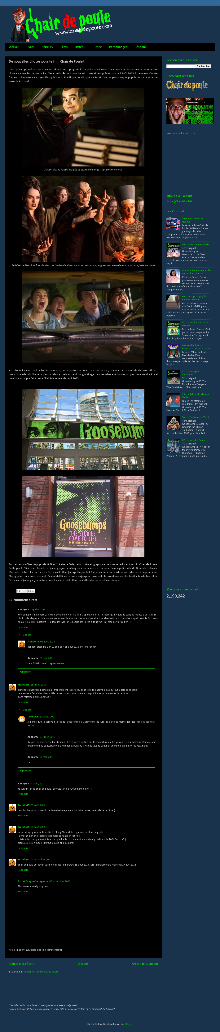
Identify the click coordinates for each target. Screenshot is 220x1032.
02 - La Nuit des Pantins (194, 440)
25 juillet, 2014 (38, 609)
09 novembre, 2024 (59, 881)
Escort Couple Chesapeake (33, 881)
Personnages (118, 47)
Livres (30, 47)
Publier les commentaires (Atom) (41, 972)
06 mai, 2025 (46, 658)
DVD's (79, 47)
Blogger (129, 1024)
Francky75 (33, 642)
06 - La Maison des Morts (195, 244)
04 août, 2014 (37, 784)
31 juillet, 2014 (47, 717)
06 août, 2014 (38, 805)
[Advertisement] (181, 522)
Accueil (14, 47)
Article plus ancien (145, 964)
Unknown (33, 717)
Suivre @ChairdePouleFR (179, 201)
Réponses (27, 635)
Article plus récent (22, 964)
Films (64, 47)
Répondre (23, 627)
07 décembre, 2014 (41, 859)
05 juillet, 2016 (47, 737)
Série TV (47, 47)
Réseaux (140, 47)
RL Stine (96, 47)
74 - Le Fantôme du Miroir (196, 417)
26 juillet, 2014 (38, 685)
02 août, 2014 (47, 642)
